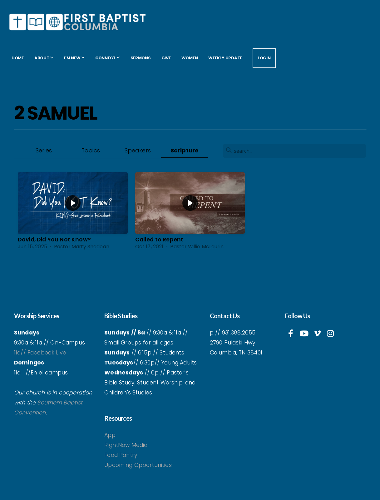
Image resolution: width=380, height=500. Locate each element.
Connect (107, 58)
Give (166, 58)
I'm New (74, 58)
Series (44, 150)
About (43, 58)
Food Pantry (120, 455)
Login (264, 58)
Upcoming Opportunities (138, 465)
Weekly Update (225, 58)
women (189, 58)
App (110, 435)
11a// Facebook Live (40, 352)
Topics (90, 150)
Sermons (141, 58)
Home (18, 58)
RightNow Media (125, 445)
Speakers (138, 150)
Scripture (184, 150)
